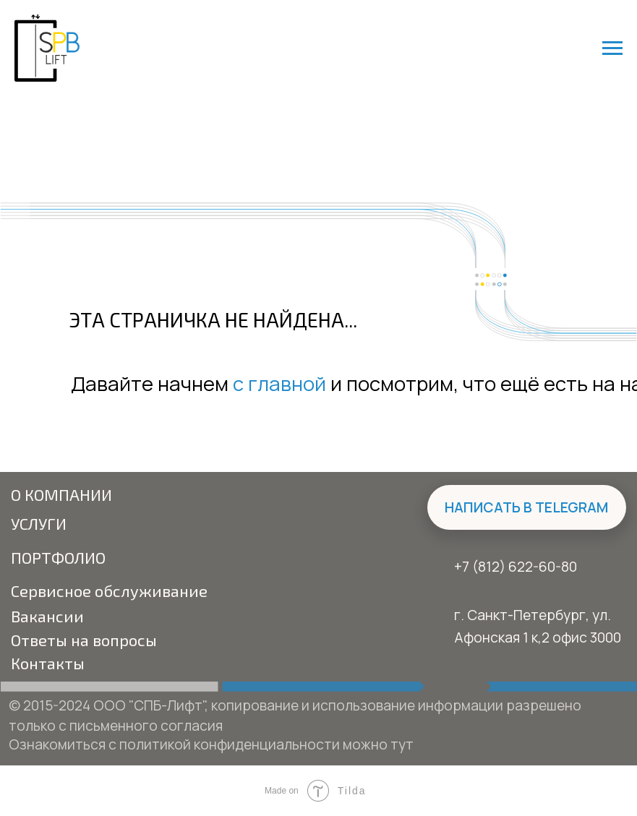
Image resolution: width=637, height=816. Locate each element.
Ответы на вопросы (84, 639)
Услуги (39, 523)
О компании (61, 494)
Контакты (48, 662)
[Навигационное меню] (612, 48)
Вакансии (47, 615)
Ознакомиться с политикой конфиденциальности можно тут (211, 744)
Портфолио (58, 557)
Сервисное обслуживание (109, 590)
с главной (279, 383)
